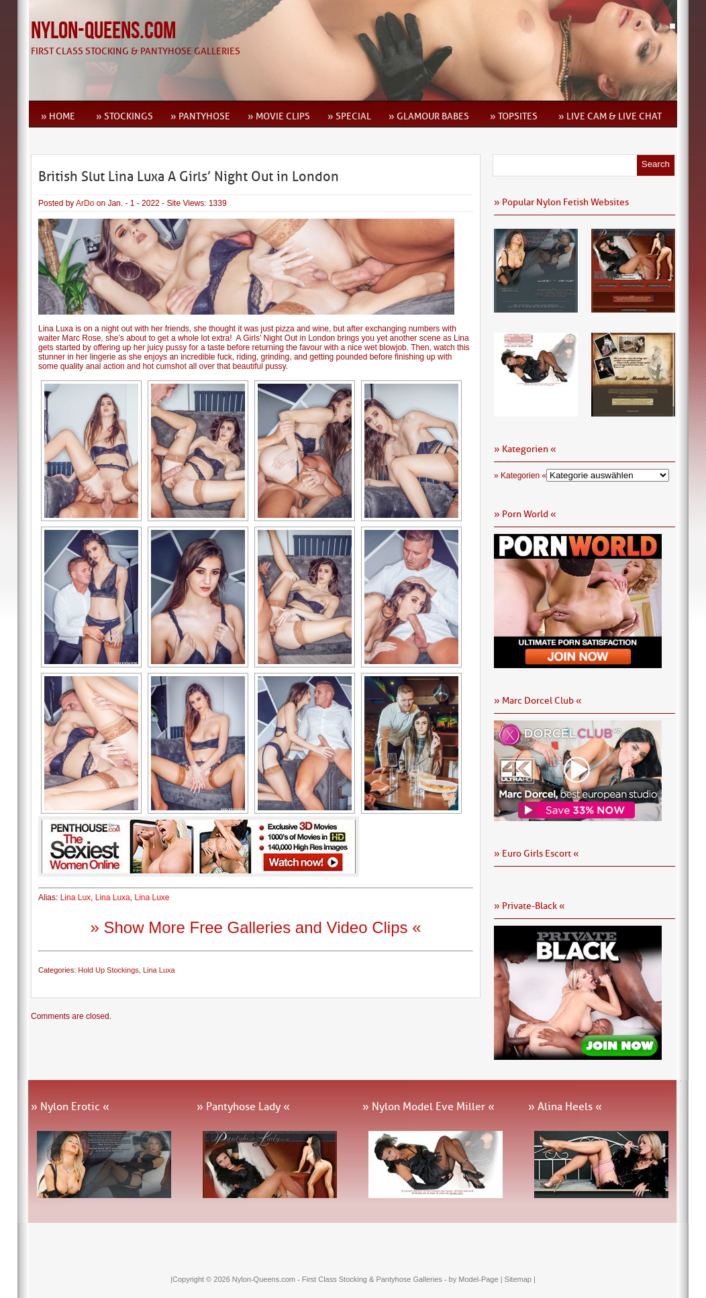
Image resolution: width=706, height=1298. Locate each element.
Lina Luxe (151, 897)
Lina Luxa (112, 897)
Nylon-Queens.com (103, 31)
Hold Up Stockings (108, 970)
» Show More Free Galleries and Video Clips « (255, 927)
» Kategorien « (520, 475)
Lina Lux (75, 897)
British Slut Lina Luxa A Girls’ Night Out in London (188, 176)
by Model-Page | (477, 1279)
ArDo (85, 203)
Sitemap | (520, 1279)
